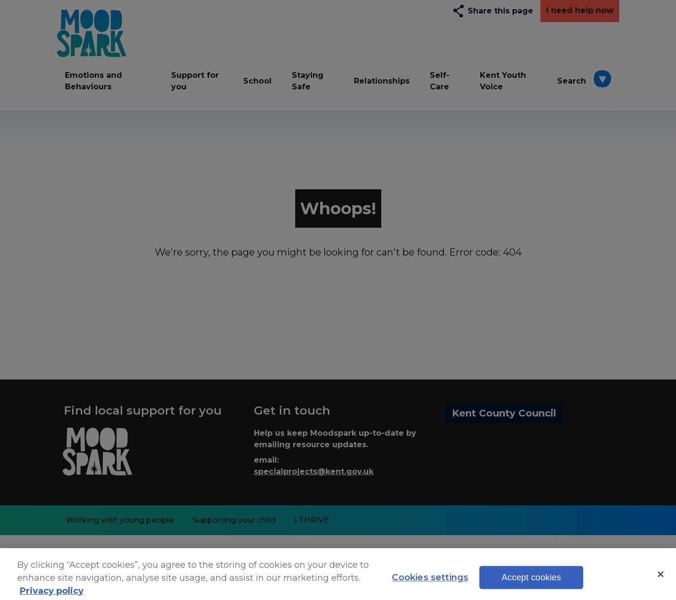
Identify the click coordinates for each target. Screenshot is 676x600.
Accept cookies (531, 582)
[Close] (660, 577)
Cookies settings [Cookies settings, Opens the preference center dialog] (430, 581)
